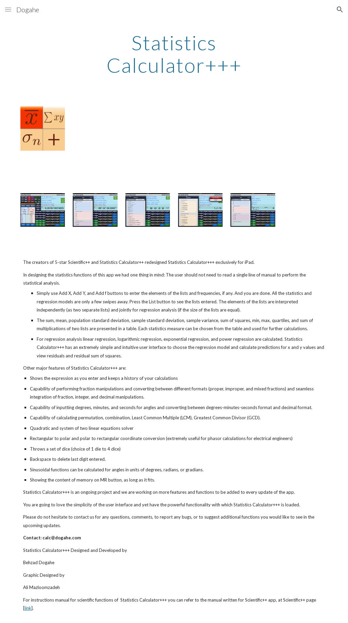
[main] (174, 54)
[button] (8, 9)
